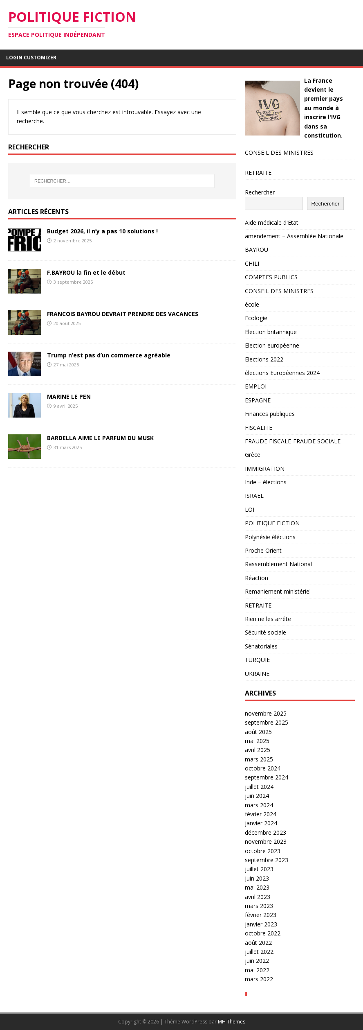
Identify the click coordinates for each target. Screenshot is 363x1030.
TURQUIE (257, 660)
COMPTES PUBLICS (271, 277)
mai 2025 (257, 741)
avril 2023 (257, 897)
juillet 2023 (259, 869)
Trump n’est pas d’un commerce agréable (108, 355)
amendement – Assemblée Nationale (294, 236)
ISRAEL (254, 495)
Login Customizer (31, 57)
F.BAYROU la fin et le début (86, 272)
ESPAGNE (258, 400)
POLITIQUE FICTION (272, 523)
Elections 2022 (264, 359)
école (252, 304)
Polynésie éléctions (270, 537)
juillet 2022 (259, 951)
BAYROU (256, 249)
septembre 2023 (266, 860)
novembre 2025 (266, 713)
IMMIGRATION (265, 468)
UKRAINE (257, 674)
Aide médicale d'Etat (271, 222)
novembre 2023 (266, 841)
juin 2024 (257, 796)
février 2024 (260, 814)
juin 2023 (257, 878)
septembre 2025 (266, 722)
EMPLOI (256, 386)
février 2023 (260, 915)
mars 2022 (259, 979)
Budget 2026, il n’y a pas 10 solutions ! (102, 231)
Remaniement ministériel (278, 591)
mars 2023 (259, 906)
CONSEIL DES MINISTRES (279, 152)
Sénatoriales (261, 646)
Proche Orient (263, 550)
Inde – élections (266, 482)
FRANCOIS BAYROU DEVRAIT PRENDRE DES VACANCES (122, 314)
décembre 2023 (265, 832)
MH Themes (231, 1021)
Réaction (256, 578)
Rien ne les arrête (268, 619)
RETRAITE (258, 172)
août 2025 (258, 732)
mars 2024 (259, 805)
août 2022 (258, 942)
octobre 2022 (262, 933)
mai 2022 (257, 970)
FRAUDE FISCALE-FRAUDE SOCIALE (293, 441)
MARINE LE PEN (69, 396)
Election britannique (271, 332)
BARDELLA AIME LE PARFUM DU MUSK (100, 438)
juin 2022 (257, 960)
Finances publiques (270, 414)
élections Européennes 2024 (282, 373)
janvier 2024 (261, 823)
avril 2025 (257, 750)
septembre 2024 (266, 777)
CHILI (252, 263)
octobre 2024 (262, 768)
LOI (249, 509)
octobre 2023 (262, 851)
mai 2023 (257, 887)
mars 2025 (259, 759)
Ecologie (256, 318)
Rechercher (260, 192)
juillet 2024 (259, 787)
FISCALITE (258, 427)
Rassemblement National (278, 564)
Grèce (252, 455)
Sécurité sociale (265, 632)
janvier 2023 (261, 924)
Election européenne (272, 345)
